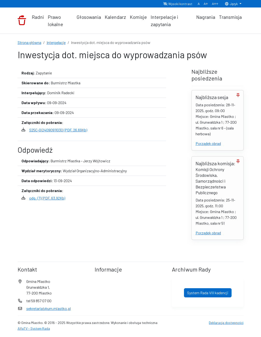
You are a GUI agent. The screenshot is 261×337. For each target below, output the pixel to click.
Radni (38, 17)
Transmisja (230, 17)
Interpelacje (56, 42)
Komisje (138, 17)
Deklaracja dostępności (226, 323)
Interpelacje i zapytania (164, 20)
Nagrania (205, 17)
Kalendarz (115, 17)
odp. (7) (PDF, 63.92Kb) (47, 198)
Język (232, 4)
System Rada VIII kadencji (207, 292)
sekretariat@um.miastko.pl (48, 308)
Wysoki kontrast (177, 4)
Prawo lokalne (55, 20)
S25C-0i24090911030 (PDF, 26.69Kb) (58, 130)
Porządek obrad (208, 143)
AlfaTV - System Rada (34, 328)
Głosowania (89, 17)
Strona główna (29, 42)
